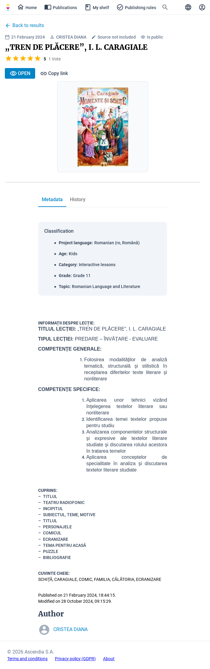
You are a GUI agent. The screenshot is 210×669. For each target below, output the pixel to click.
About (109, 658)
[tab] (52, 199)
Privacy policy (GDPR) (75, 658)
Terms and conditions (27, 658)
